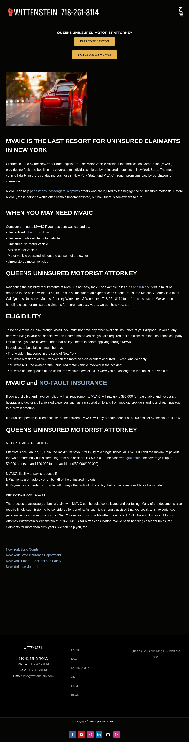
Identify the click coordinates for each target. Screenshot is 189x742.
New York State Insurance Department (33, 555)
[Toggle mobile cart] (181, 15)
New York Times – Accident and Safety (33, 561)
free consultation (142, 299)
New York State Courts (22, 549)
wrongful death (130, 458)
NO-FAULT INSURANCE (73, 382)
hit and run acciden (142, 287)
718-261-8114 (39, 664)
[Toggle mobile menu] (181, 6)
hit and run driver (38, 232)
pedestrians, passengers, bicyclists (55, 191)
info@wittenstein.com (38, 676)
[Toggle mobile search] (181, 10)
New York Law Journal (22, 567)
